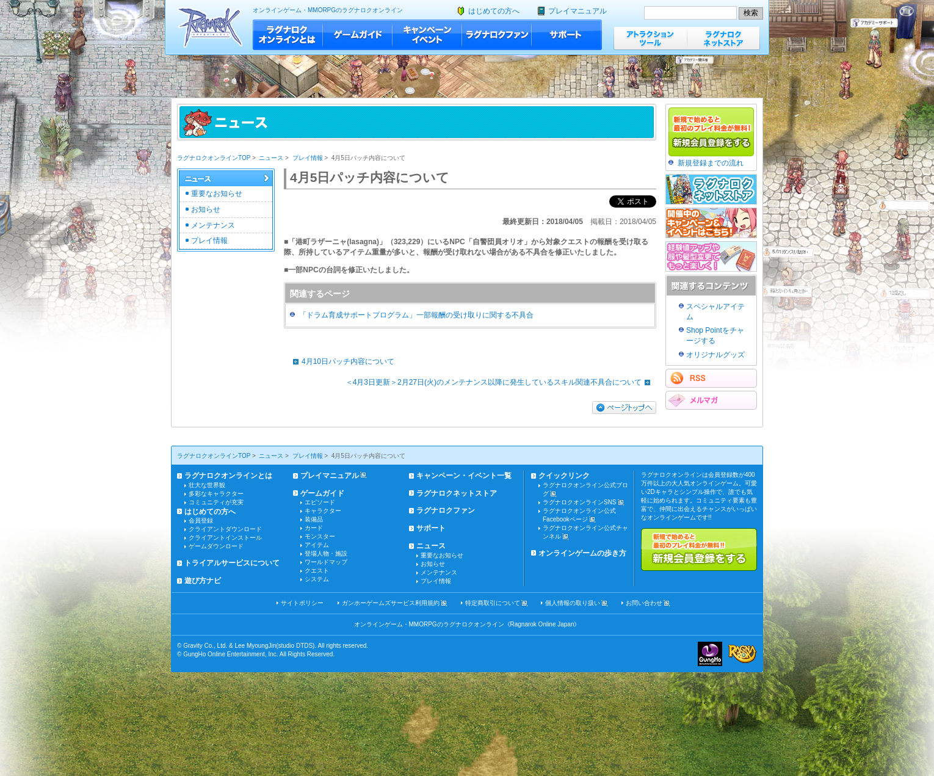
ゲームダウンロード (216, 546)
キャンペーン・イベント (427, 35)
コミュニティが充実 (216, 502)
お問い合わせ (644, 603)
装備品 (314, 519)
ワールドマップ (326, 562)
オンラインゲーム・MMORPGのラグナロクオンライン (328, 10)
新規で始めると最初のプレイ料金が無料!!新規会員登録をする (699, 549)
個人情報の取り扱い (572, 603)
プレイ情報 (307, 157)
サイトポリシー (302, 603)
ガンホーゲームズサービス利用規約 (391, 603)
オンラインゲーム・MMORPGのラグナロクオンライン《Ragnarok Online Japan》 (467, 624)
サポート (567, 35)
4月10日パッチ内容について (340, 361)
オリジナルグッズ (715, 354)
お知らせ (205, 209)
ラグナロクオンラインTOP (213, 157)
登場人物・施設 (326, 553)
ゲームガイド (358, 35)
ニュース (271, 157)
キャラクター (323, 510)
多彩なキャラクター (216, 493)
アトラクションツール (650, 38)
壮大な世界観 (207, 485)
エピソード (320, 502)
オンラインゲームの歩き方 (582, 553)
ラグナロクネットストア (723, 38)
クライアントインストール (225, 537)
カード (314, 527)
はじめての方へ (493, 11)
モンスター (320, 536)
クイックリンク (564, 475)
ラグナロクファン (497, 35)
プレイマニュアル (577, 11)
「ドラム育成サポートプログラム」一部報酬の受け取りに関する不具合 (416, 315)
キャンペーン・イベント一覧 (464, 475)
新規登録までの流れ (711, 163)
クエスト (317, 570)
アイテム (317, 545)
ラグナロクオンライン (210, 27)
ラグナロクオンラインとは (288, 35)
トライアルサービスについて (232, 563)
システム (317, 579)
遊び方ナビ (202, 580)
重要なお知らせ (216, 193)
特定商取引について (492, 603)
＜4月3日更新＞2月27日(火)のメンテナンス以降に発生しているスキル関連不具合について (501, 382)
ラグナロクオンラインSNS (580, 502)
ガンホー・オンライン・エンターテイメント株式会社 (710, 654)
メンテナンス (213, 225)
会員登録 (201, 520)
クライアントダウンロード (225, 529)
